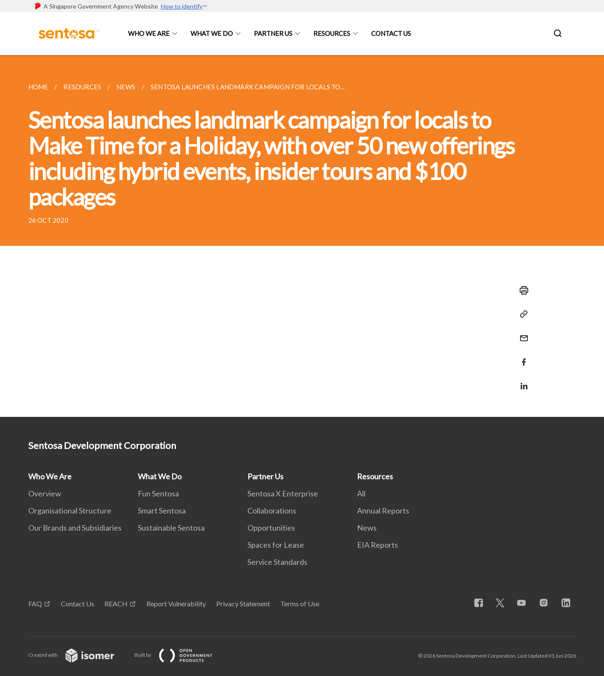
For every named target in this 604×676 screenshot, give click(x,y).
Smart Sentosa (162, 510)
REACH (116, 603)
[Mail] (521, 333)
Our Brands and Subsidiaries (75, 527)
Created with (78, 655)
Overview (44, 493)
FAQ (35, 603)
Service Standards (277, 562)
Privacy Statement (243, 603)
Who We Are (149, 33)
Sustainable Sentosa (171, 527)
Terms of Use (299, 603)
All (361, 493)
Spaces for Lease (275, 544)
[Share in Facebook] (521, 357)
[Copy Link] (521, 314)
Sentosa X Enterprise (282, 493)
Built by (180, 655)
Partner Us (273, 33)
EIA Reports (377, 544)
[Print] (521, 290)
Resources (331, 33)
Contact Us (391, 33)
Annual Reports (383, 510)
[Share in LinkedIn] (521, 381)
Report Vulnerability (176, 603)
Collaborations (271, 510)
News (367, 527)
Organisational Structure (69, 510)
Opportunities (271, 527)
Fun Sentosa (158, 493)
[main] (302, 236)
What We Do (211, 33)
